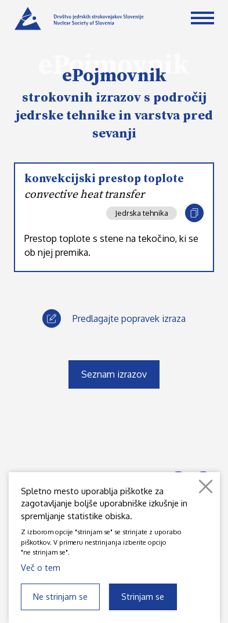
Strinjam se (142, 596)
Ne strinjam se (60, 596)
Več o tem (40, 567)
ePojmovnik (114, 76)
